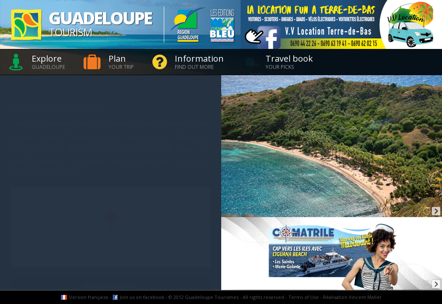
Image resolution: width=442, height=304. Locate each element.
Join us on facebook (142, 297)
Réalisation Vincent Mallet (352, 297)
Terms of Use (303, 297)
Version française (88, 297)
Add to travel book (110, 286)
